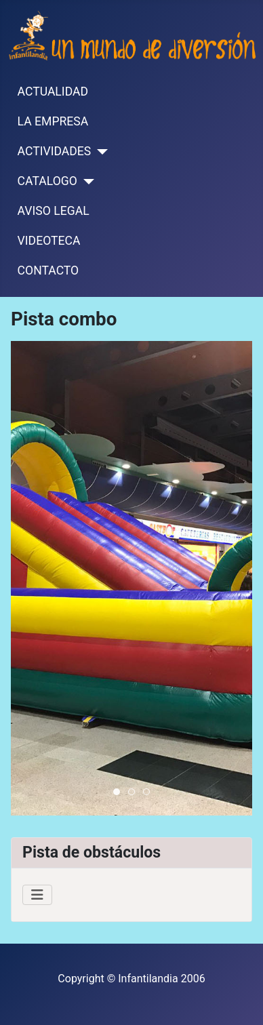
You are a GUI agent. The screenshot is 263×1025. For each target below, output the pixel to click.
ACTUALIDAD (53, 91)
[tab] (116, 791)
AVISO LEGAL (53, 211)
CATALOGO (47, 181)
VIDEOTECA (49, 240)
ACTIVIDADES (55, 151)
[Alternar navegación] (37, 895)
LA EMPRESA (53, 121)
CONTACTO (48, 270)
